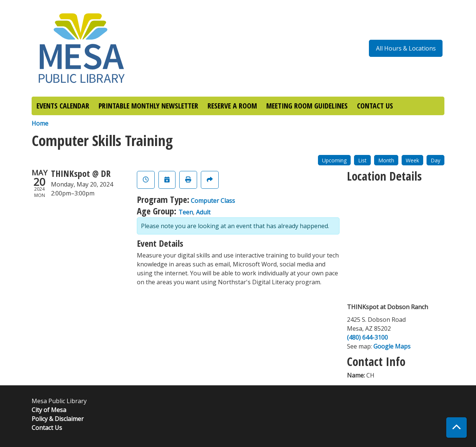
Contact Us (47, 428)
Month (386, 160)
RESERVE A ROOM (232, 106)
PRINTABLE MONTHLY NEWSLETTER (148, 106)
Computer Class (213, 201)
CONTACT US (375, 106)
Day (435, 160)
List (362, 160)
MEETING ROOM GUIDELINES (307, 106)
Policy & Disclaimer (58, 419)
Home (40, 123)
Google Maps (392, 346)
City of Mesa (49, 410)
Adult (203, 212)
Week (412, 160)
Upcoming (334, 160)
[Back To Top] (456, 427)
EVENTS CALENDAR (62, 106)
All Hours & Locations (406, 48)
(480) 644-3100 (367, 337)
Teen (185, 212)
